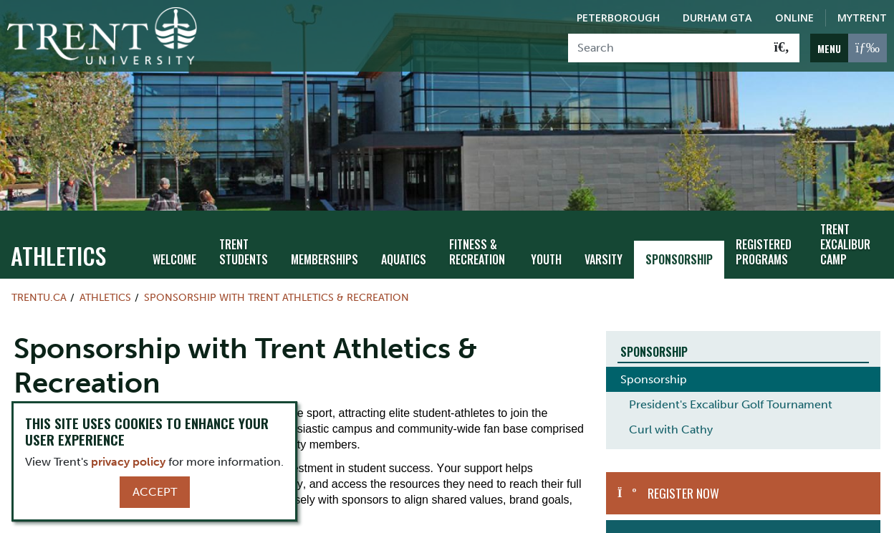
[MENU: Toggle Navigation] (848, 48)
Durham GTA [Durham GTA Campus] (717, 17)
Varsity (604, 246)
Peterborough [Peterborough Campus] (618, 17)
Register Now (683, 480)
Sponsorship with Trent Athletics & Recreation (276, 284)
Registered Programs (764, 239)
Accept (155, 492)
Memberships (324, 246)
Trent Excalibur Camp (845, 232)
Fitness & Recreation (477, 239)
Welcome (174, 246)
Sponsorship (679, 246)
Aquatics (403, 246)
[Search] (666, 48)
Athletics (58, 242)
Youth (546, 246)
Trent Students (243, 239)
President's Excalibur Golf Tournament (730, 392)
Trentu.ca (39, 284)
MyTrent (862, 17)
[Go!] (781, 48)
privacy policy (128, 462)
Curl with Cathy (671, 417)
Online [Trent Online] (794, 17)
